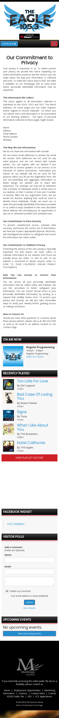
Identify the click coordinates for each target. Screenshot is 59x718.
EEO (30, 696)
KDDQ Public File (15, 696)
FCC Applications (43, 696)
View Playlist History (29, 457)
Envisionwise (28, 705)
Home (7, 690)
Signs (22, 411)
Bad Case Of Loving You (34, 396)
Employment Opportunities (27, 690)
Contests (22, 693)
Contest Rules (38, 693)
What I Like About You (32, 427)
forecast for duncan (29, 499)
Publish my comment (18, 591)
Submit (29, 602)
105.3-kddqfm (16, 524)
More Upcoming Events (29, 633)
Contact (52, 693)
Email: (8, 566)
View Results (29, 608)
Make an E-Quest (35, 356)
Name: (8, 554)
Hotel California (31, 442)
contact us (38, 684)
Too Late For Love (32, 381)
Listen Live (9, 43)
